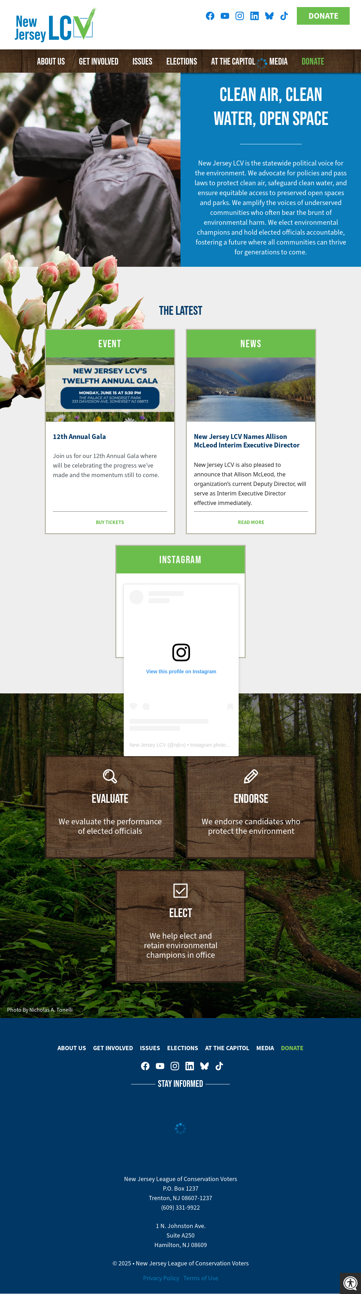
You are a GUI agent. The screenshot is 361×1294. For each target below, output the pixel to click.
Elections (182, 1048)
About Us (51, 61)
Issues (142, 61)
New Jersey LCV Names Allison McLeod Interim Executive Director (247, 441)
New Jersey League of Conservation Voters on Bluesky (269, 16)
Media (265, 1048)
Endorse (251, 798)
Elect (180, 912)
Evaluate (110, 798)
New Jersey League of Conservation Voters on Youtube (225, 16)
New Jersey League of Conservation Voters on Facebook (210, 16)
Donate (323, 16)
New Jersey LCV (147, 745)
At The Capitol (227, 1048)
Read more (251, 522)
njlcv (179, 745)
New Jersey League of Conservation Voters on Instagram (239, 16)
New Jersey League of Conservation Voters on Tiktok (284, 16)
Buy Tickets (110, 522)
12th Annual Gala (79, 436)
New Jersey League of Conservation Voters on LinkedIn (254, 16)
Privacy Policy (161, 1278)
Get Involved (98, 61)
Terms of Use (200, 1278)
